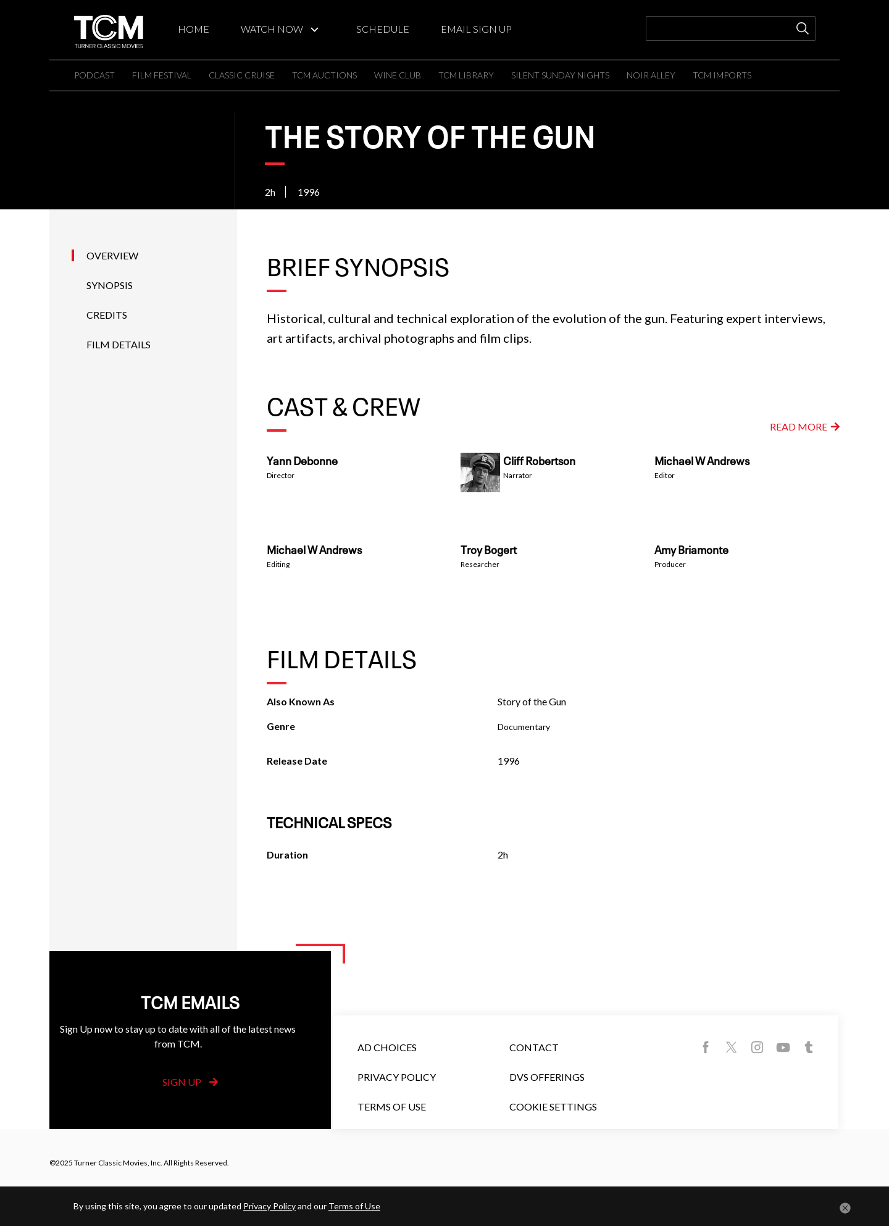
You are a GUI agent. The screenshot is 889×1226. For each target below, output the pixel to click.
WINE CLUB (397, 75)
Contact (534, 1047)
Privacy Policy (396, 1077)
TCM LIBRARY (466, 75)
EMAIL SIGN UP (476, 29)
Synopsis (109, 285)
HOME (193, 29)
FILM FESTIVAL (161, 75)
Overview (112, 255)
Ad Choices (387, 1047)
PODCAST (94, 75)
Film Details (118, 344)
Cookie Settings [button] (553, 1106)
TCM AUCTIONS (324, 75)
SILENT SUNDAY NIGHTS (560, 75)
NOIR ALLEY (651, 75)
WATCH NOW (272, 29)
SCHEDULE (382, 29)
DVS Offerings (547, 1077)
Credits (106, 315)
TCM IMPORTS (722, 75)
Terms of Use (391, 1106)
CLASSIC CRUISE (242, 75)
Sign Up (190, 1082)
